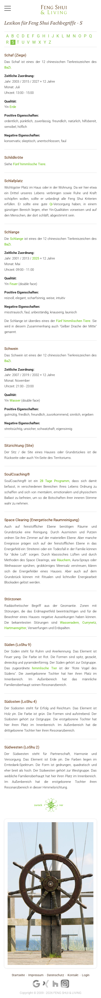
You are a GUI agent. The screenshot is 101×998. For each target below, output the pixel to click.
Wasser (15, 400)
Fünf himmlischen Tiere (73, 321)
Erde (13, 107)
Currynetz (89, 623)
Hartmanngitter (15, 628)
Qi (51, 204)
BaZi (7, 67)
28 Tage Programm (54, 481)
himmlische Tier (44, 668)
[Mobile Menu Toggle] (7, 8)
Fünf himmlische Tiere (29, 164)
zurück (38, 805)
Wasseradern (69, 623)
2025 (35, 258)
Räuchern (63, 560)
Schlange (16, 239)
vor (61, 805)
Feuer (14, 284)
